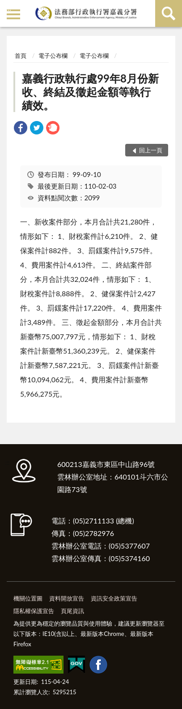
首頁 (20, 55)
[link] (20, 129)
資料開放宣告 (66, 598)
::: (8, 8)
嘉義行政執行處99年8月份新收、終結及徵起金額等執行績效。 (90, 92)
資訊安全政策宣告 (114, 598)
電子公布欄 (53, 55)
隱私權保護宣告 (33, 610)
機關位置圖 (27, 598)
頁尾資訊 (72, 610)
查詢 (168, 13)
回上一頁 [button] (150, 150)
